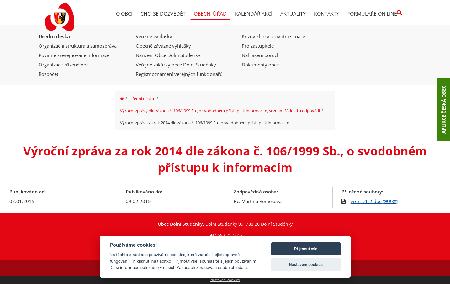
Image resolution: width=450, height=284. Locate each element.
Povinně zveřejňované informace (74, 55)
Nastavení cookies (225, 279)
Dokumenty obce (260, 64)
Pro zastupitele (258, 46)
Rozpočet (48, 74)
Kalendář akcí (253, 13)
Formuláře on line (372, 13)
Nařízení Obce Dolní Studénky (168, 55)
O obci (124, 13)
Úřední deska (54, 36)
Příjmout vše (305, 248)
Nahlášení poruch (261, 55)
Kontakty (326, 13)
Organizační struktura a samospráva (78, 46)
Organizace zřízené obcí (64, 64)
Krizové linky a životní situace (273, 36)
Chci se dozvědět (163, 13)
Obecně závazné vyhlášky (163, 46)
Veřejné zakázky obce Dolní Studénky (176, 64)
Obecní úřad (210, 13)
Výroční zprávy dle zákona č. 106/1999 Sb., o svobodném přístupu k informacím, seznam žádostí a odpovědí (220, 110)
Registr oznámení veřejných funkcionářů (179, 74)
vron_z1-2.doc (374, 201)
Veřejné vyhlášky (154, 36)
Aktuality (293, 13)
